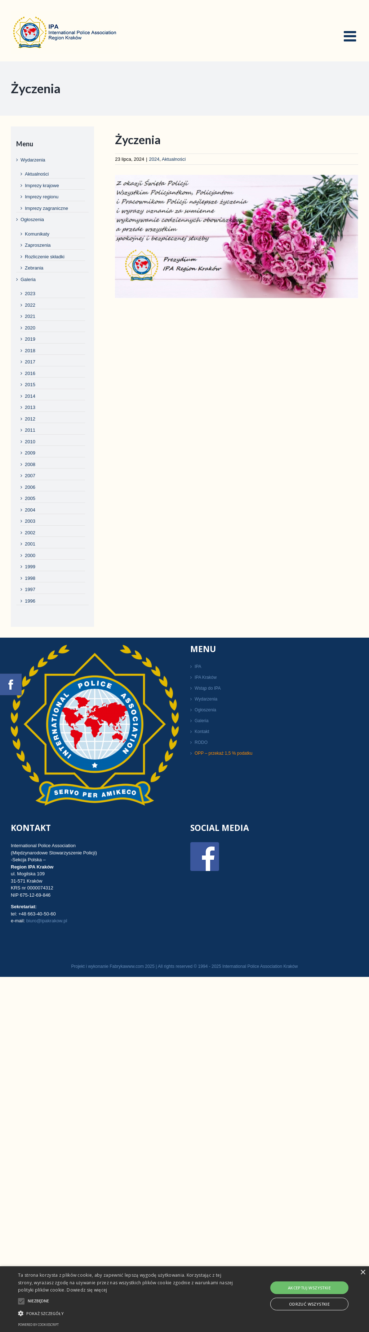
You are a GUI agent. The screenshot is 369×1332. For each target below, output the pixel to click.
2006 (30, 487)
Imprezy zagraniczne (46, 208)
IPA (198, 666)
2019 (30, 339)
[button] (126, 1313)
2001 (30, 544)
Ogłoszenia (32, 219)
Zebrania (34, 268)
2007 (30, 475)
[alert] (184, 1299)
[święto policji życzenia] (236, 236)
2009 (30, 453)
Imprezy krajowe (42, 185)
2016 (30, 373)
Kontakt (202, 731)
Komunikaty (37, 234)
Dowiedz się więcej (87, 1290)
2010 (30, 441)
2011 (30, 430)
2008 (30, 464)
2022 (30, 305)
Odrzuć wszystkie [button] (309, 1304)
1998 (30, 578)
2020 (30, 328)
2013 (30, 407)
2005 (30, 498)
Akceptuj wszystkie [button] (309, 1287)
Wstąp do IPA (208, 688)
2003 (30, 521)
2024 (154, 159)
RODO (201, 742)
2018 (30, 350)
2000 (30, 555)
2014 (30, 396)
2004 (30, 510)
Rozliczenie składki (45, 256)
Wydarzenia (33, 160)
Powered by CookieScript (38, 1324)
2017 (30, 362)
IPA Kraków (206, 677)
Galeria (28, 279)
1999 (30, 566)
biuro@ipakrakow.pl (46, 920)
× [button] (362, 1272)
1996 (30, 601)
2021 (30, 316)
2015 (30, 384)
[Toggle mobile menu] (351, 36)
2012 (30, 419)
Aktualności (174, 159)
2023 (30, 293)
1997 (30, 589)
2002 (30, 532)
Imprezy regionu (41, 196)
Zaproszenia (38, 245)
